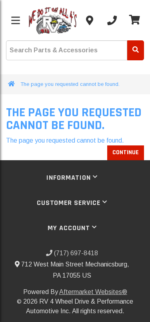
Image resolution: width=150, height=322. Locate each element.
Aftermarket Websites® (93, 291)
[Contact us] (89, 20)
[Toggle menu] (15, 20)
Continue (125, 152)
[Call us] (112, 20)
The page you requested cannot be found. (70, 84)
